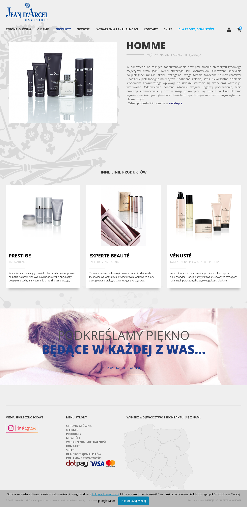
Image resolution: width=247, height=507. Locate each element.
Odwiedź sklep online (124, 368)
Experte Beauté (109, 255)
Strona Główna (18, 29)
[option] (63, 82)
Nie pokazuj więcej (133, 501)
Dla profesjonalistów (196, 29)
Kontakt (151, 29)
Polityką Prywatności (105, 494)
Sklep (168, 29)
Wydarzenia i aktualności (117, 29)
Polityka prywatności (84, 458)
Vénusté (181, 255)
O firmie (43, 29)
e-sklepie (175, 103)
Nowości (83, 29)
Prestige (20, 255)
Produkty (63, 29)
